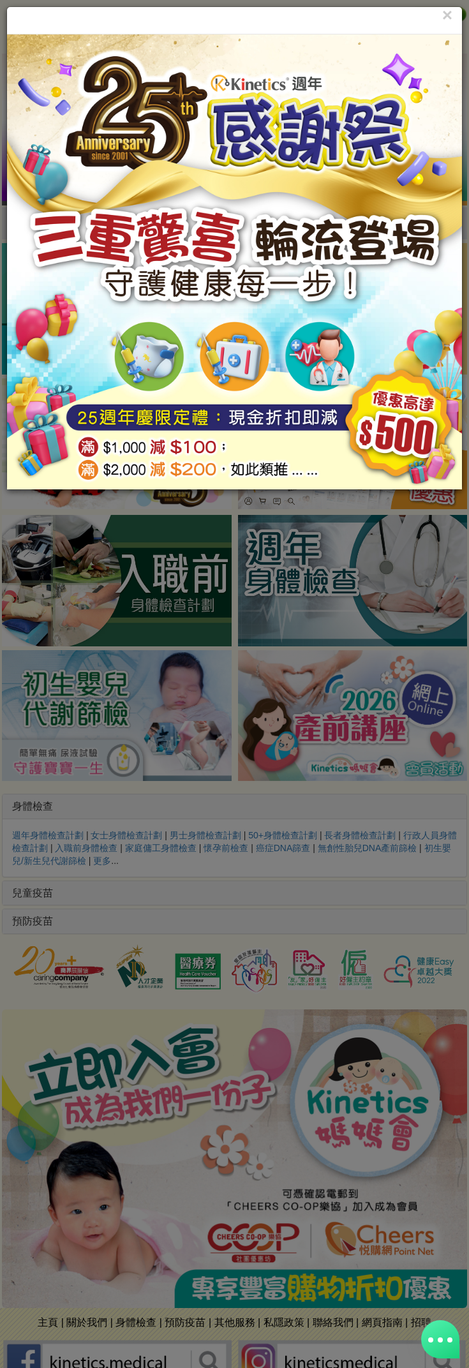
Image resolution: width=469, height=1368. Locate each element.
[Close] (447, 15)
